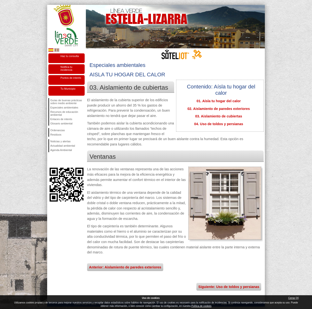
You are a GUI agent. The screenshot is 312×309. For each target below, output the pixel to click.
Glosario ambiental (61, 123)
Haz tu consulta (69, 56)
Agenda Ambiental (61, 150)
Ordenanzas (57, 130)
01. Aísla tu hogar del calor (219, 101)
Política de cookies (201, 306)
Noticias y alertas (60, 141)
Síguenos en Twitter (59, 160)
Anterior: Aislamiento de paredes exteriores (125, 267)
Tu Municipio (67, 88)
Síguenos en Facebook (51, 160)
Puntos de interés (70, 77)
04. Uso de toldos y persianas (218, 124)
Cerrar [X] (293, 298)
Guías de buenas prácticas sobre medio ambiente (66, 102)
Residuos (55, 134)
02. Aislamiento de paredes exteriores (218, 109)
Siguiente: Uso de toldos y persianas (228, 287)
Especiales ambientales (64, 107)
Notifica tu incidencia (66, 68)
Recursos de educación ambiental (64, 113)
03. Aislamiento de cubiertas (218, 116)
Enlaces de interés (61, 119)
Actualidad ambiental (62, 145)
